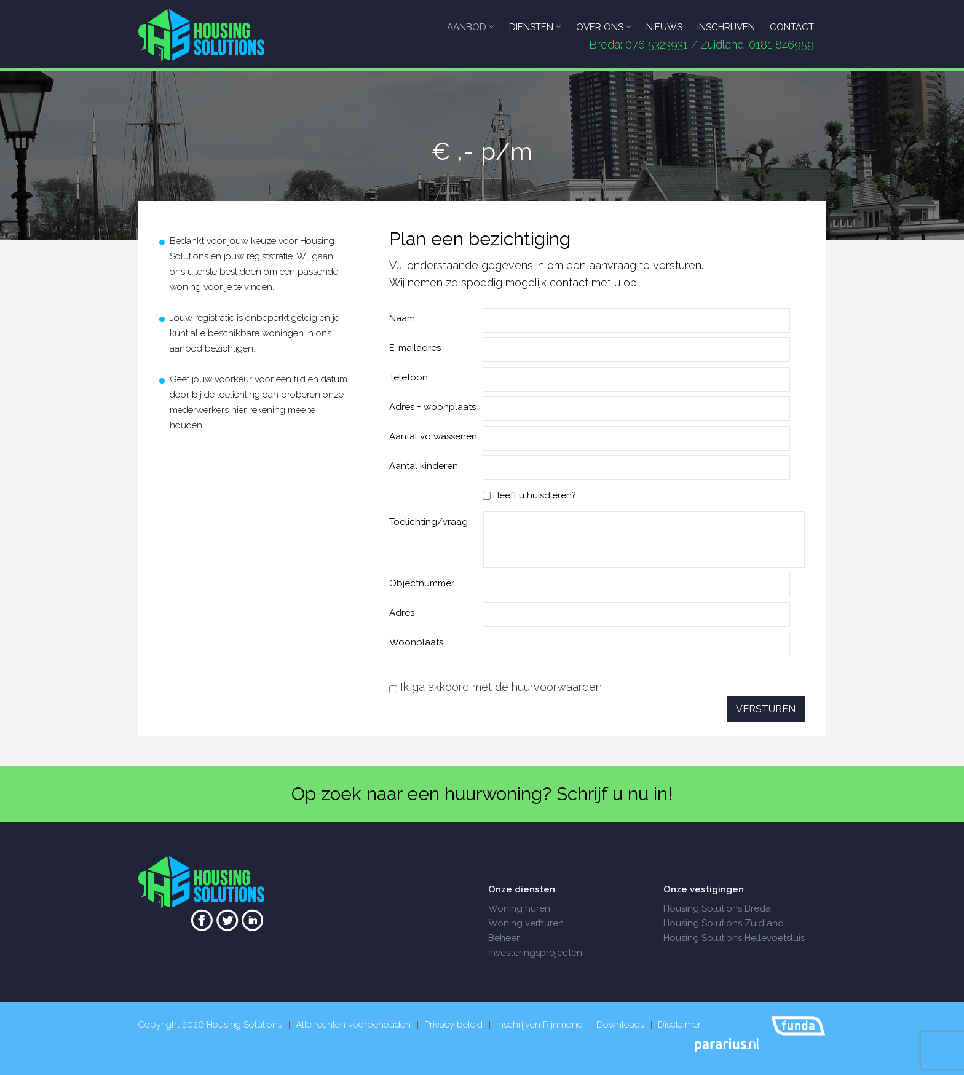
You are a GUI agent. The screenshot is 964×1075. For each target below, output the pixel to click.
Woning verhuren (526, 923)
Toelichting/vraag (428, 521)
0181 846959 (781, 44)
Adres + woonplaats (432, 406)
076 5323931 (656, 44)
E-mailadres (415, 347)
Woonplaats (416, 642)
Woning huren (519, 908)
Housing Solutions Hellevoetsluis (734, 937)
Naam (402, 318)
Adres (401, 612)
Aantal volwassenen (433, 436)
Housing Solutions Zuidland (723, 923)
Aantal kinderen (423, 465)
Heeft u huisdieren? (529, 495)
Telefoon (408, 377)
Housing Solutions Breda (717, 908)
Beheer (504, 937)
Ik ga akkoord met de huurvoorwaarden (501, 686)
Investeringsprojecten (535, 952)
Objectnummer (421, 583)
